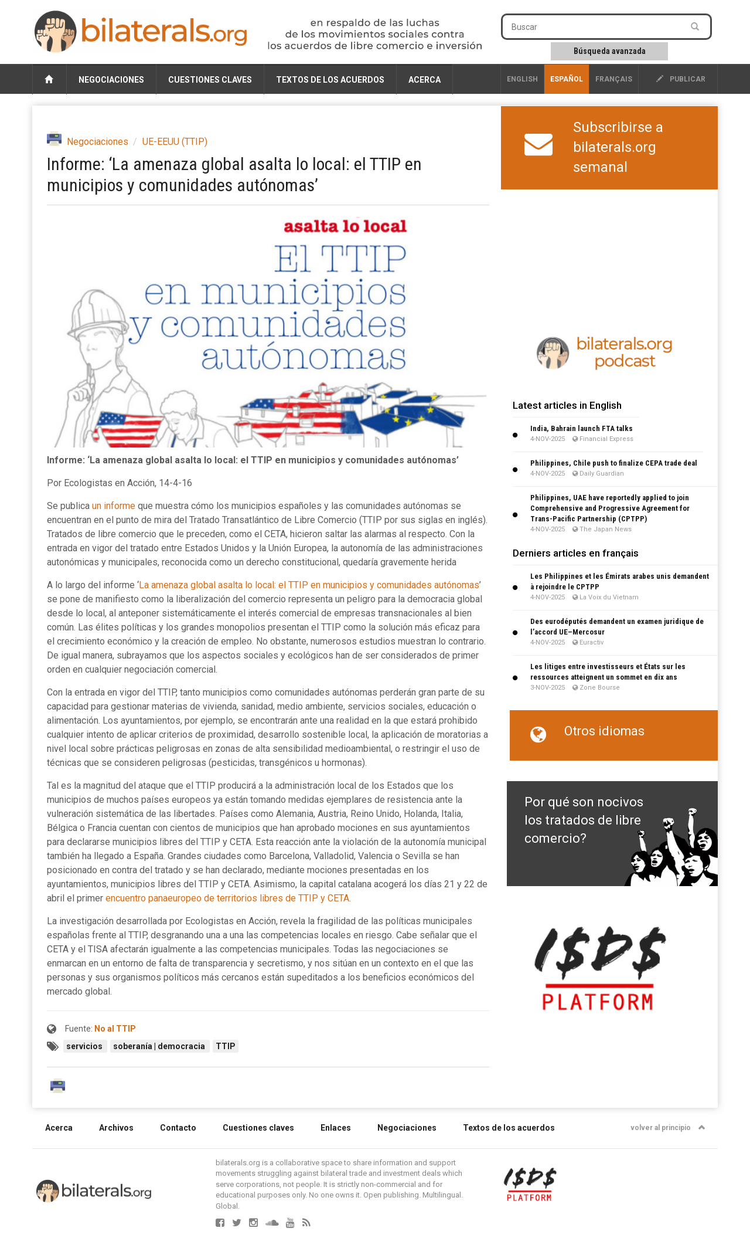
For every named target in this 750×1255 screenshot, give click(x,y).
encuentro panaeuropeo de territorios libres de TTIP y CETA (227, 898)
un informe (113, 505)
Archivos (116, 1127)
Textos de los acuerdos (330, 79)
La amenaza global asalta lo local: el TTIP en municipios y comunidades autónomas (309, 585)
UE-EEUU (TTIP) (174, 141)
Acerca (424, 79)
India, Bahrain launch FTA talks (581, 428)
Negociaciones (111, 79)
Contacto (178, 1127)
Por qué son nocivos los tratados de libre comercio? (583, 820)
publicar (680, 79)
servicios (85, 1046)
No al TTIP (115, 1028)
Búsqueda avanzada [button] (610, 51)
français (613, 79)
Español (566, 79)
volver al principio (667, 1128)
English (522, 79)
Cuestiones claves (210, 79)
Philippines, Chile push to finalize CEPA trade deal (613, 463)
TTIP (226, 1046)
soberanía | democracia (160, 1046)
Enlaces (336, 1127)
